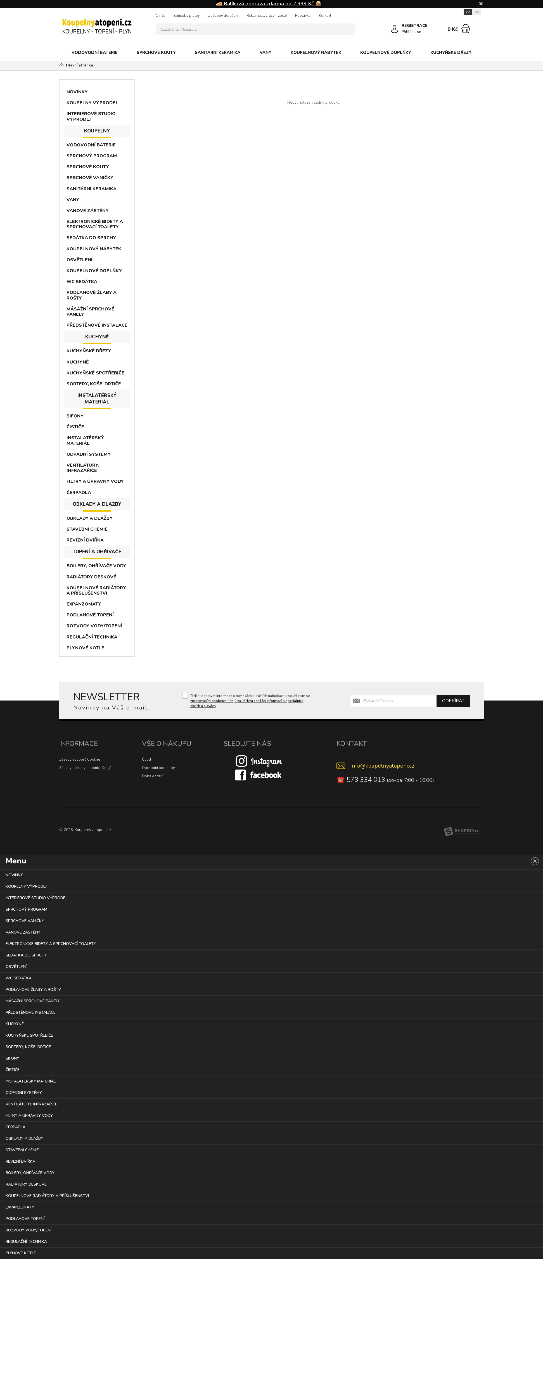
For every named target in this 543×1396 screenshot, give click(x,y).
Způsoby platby (187, 15)
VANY (265, 52)
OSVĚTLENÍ (80, 260)
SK (477, 12)
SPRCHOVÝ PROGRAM (92, 156)
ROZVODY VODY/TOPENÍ (94, 626)
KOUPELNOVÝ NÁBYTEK (316, 52)
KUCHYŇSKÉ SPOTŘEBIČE (95, 373)
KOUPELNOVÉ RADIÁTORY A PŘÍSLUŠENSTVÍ (96, 590)
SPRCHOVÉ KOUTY (156, 52)
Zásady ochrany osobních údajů (85, 767)
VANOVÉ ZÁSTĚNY (88, 211)
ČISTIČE (75, 427)
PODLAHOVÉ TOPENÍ (90, 615)
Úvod (146, 759)
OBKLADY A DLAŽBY (90, 518)
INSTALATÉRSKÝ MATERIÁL (85, 440)
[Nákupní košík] (465, 28)
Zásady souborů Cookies (80, 759)
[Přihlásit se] (394, 29)
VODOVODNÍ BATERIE (94, 52)
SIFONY (75, 416)
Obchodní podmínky (158, 767)
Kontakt (325, 15)
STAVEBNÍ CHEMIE (87, 529)
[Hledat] (349, 29)
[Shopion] (461, 831)
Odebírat (453, 701)
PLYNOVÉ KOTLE (85, 648)
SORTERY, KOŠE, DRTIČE (94, 384)
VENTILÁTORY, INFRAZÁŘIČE (83, 468)
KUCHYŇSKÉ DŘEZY (450, 52)
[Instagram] (259, 760)
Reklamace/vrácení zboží (266, 15)
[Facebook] (259, 774)
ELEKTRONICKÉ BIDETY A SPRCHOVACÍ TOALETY (95, 224)
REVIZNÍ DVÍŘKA (85, 540)
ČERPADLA (79, 493)
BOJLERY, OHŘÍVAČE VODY (96, 566)
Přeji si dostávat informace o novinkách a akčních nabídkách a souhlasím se (250, 701)
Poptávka (302, 15)
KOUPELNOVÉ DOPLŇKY (385, 52)
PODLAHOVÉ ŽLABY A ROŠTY (92, 295)
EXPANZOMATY (84, 604)
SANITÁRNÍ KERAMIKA (217, 52)
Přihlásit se (411, 31)
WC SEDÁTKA (82, 282)
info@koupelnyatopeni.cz (382, 766)
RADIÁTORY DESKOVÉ (91, 577)
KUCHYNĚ (78, 362)
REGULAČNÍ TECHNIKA (92, 637)
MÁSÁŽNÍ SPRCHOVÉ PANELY (90, 311)
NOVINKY (77, 92)
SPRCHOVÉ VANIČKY (90, 178)
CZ (468, 12)
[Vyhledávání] (255, 29)
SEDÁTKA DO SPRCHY (91, 238)
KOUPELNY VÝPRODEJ (92, 103)
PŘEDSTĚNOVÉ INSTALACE (97, 325)
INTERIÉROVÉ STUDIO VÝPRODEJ (91, 116)
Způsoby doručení (223, 15)
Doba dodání (152, 776)
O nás (160, 15)
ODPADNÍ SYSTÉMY (89, 454)
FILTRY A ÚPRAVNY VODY (95, 481)
